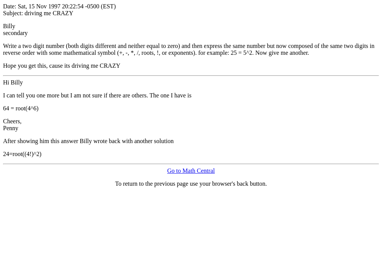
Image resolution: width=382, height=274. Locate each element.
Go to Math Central (191, 170)
